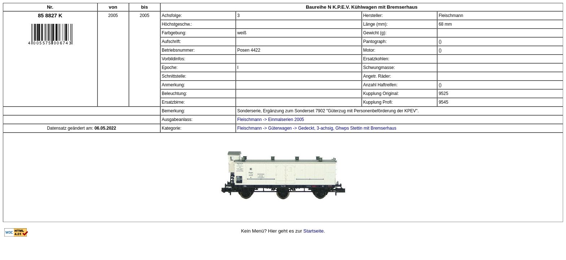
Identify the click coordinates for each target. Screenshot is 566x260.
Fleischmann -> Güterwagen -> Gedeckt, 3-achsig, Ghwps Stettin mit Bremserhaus (316, 128)
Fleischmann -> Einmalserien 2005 (270, 119)
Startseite (313, 231)
